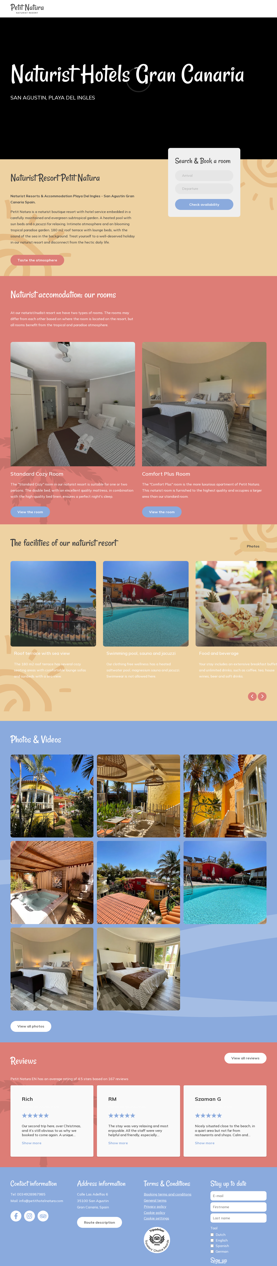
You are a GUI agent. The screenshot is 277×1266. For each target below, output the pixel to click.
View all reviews (245, 1058)
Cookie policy (154, 1212)
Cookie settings (156, 1218)
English (222, 1240)
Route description (99, 1222)
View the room (30, 512)
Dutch (220, 1234)
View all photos (30, 1026)
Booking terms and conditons (167, 1194)
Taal (213, 1228)
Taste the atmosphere (37, 260)
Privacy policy (155, 1206)
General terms (155, 1200)
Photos (253, 546)
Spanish (222, 1246)
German (222, 1251)
